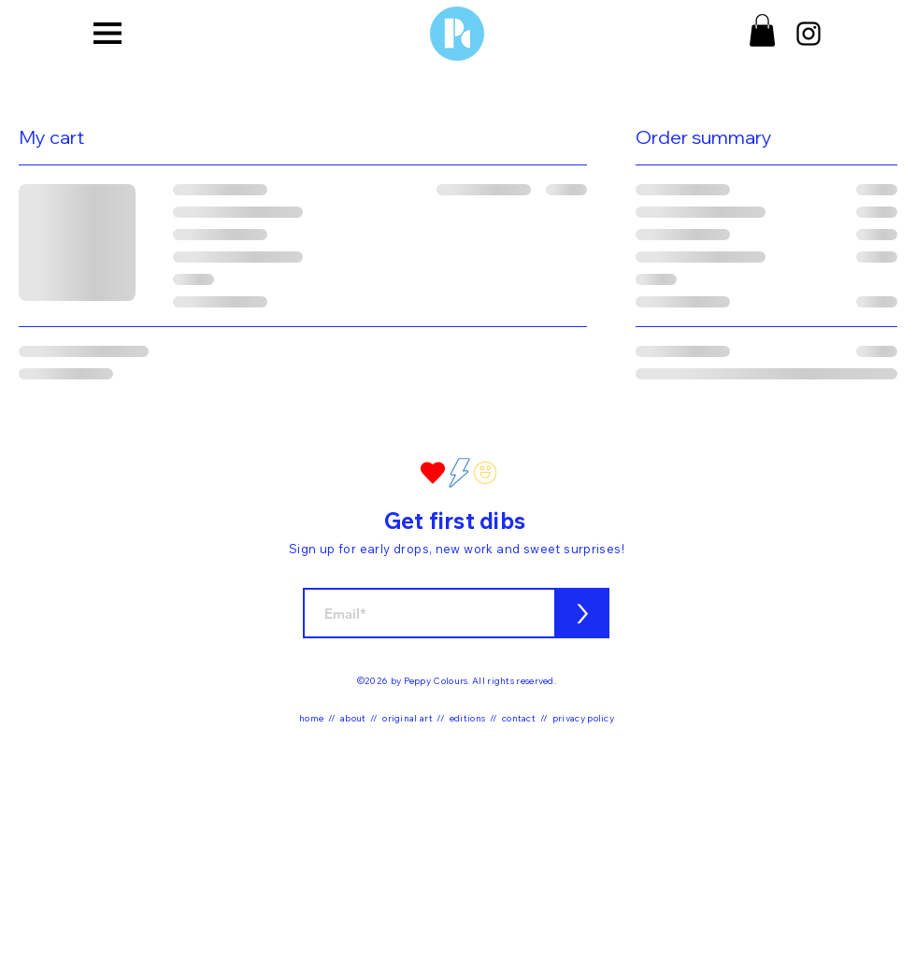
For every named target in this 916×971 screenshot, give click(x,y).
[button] (107, 33)
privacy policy (583, 718)
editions (467, 718)
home (311, 718)
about (353, 718)
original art (407, 718)
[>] (581, 613)
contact (519, 718)
